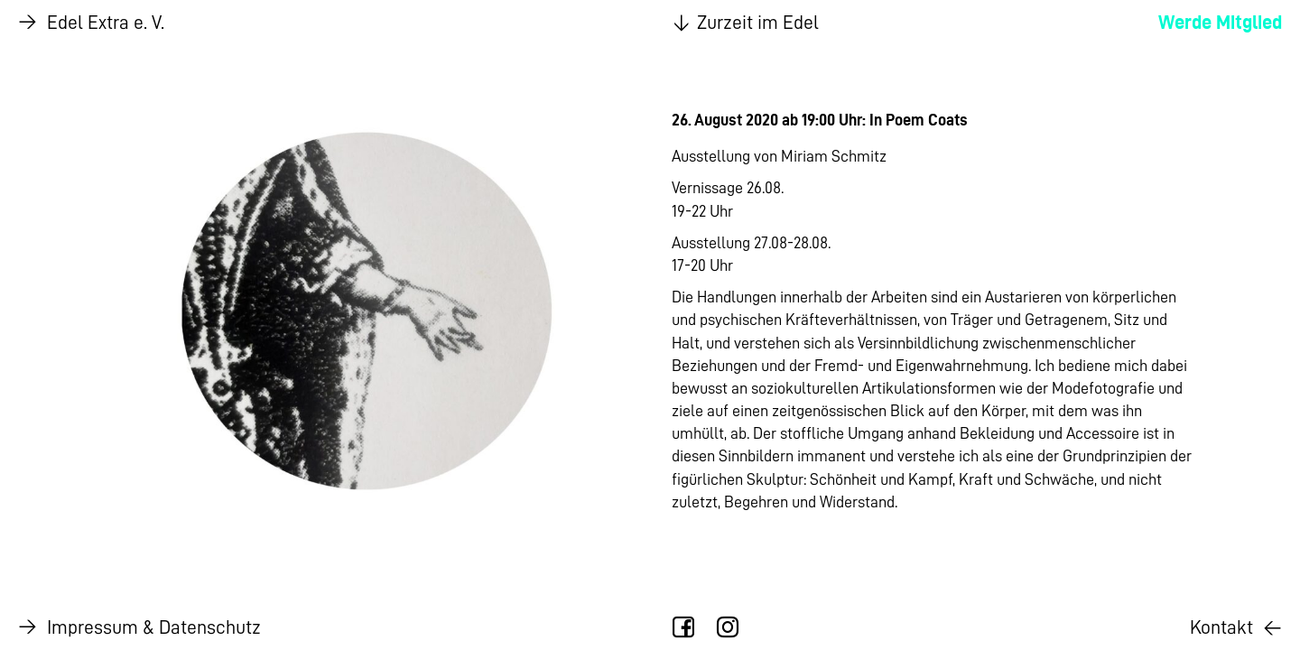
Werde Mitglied (1220, 22)
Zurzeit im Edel (743, 22)
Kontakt (1236, 627)
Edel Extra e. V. (91, 22)
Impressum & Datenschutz (139, 627)
